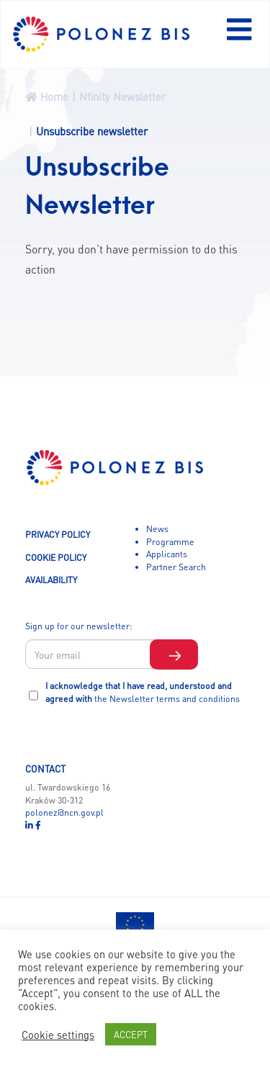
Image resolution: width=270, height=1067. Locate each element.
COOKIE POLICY (55, 557)
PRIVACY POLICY (57, 534)
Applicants (166, 553)
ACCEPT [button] (131, 1034)
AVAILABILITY (51, 579)
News (157, 528)
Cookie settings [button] (58, 1034)
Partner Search (176, 566)
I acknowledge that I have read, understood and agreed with (142, 692)
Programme (170, 541)
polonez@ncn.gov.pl (64, 812)
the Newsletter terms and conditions (167, 698)
